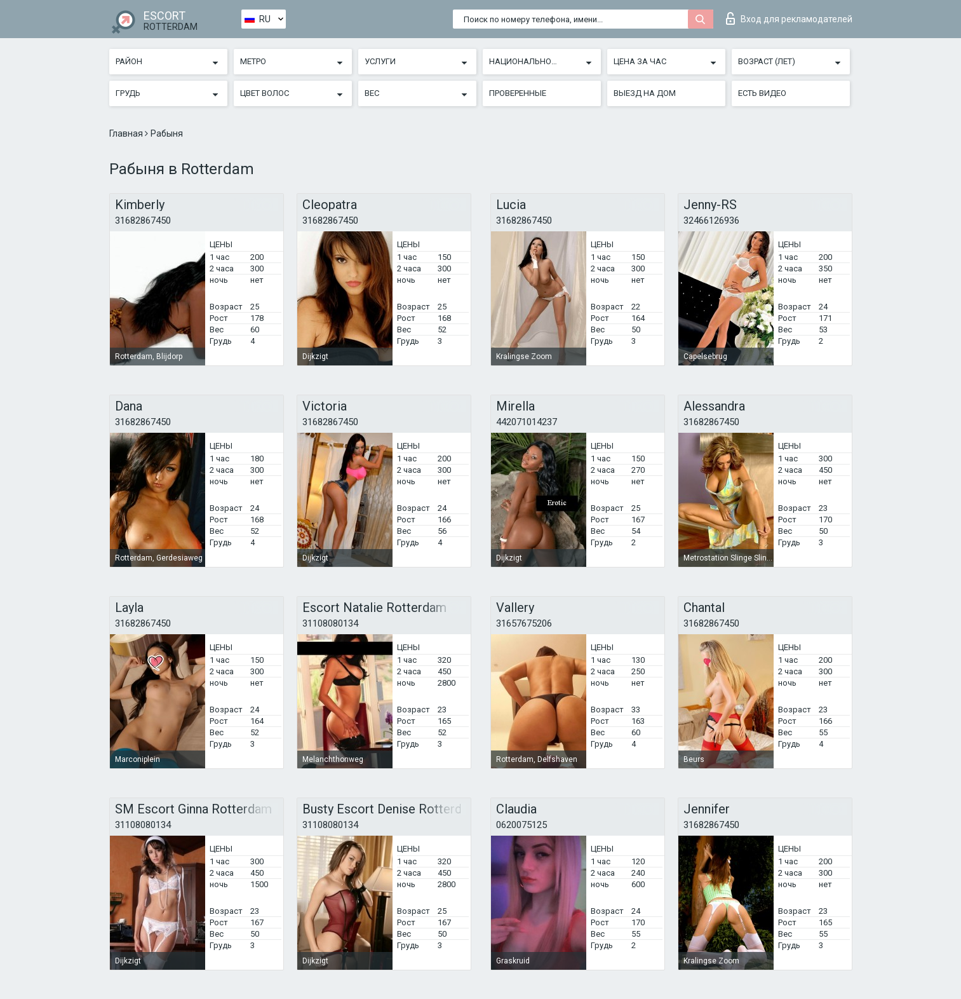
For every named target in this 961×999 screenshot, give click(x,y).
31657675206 (524, 623)
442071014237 (526, 422)
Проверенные (517, 93)
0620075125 (521, 825)
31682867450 (143, 220)
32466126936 (711, 220)
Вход (789, 18)
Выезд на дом (645, 93)
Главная (127, 133)
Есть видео (762, 93)
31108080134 (330, 623)
